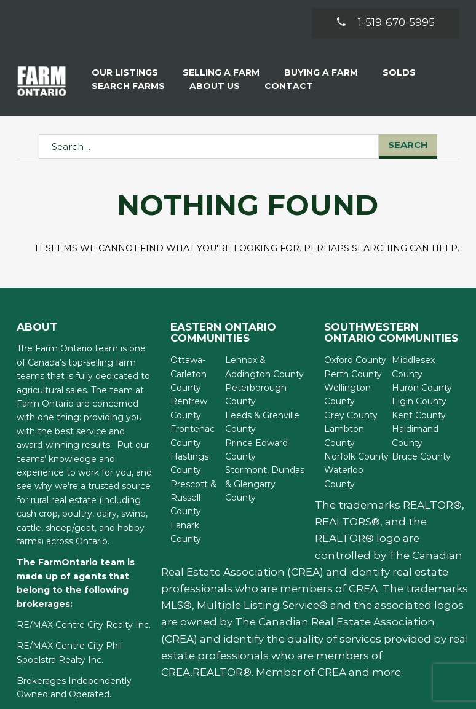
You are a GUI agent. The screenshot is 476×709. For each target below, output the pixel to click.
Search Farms (128, 86)
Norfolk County (356, 456)
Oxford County (355, 360)
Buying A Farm (321, 72)
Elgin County (419, 401)
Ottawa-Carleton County (188, 373)
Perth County (353, 374)
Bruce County (421, 456)
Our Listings (125, 72)
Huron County (422, 387)
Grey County (351, 415)
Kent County (419, 415)
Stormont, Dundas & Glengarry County (264, 483)
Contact (288, 86)
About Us (214, 86)
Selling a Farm (221, 72)
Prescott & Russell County (193, 498)
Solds (399, 72)
